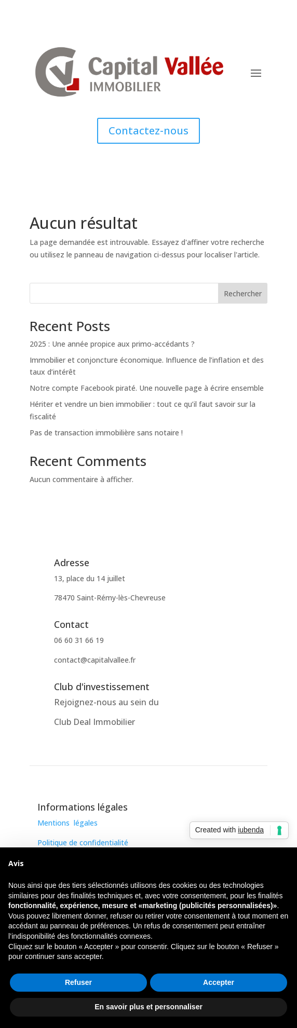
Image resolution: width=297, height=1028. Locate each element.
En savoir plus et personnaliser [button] (149, 1007)
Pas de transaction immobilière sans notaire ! (106, 432)
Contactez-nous (148, 131)
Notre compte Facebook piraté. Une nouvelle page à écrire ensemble (147, 388)
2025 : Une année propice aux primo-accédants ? (112, 344)
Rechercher (243, 293)
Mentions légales (67, 823)
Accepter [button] (218, 982)
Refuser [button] (78, 982)
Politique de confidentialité (82, 842)
